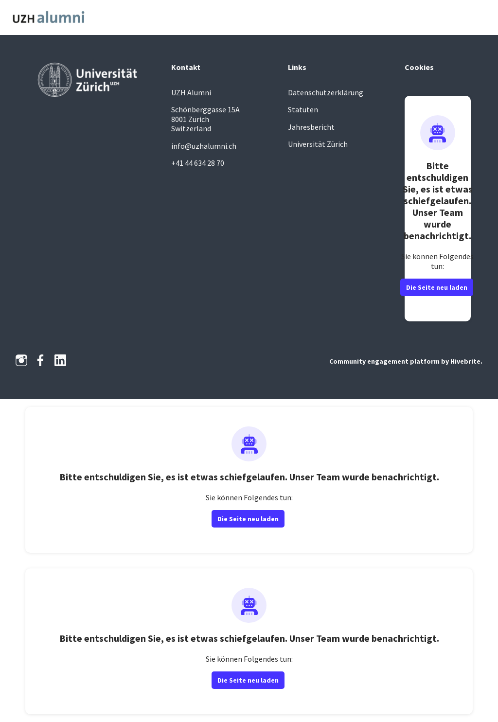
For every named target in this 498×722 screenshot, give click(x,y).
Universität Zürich (318, 144)
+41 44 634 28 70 (197, 163)
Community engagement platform (384, 361)
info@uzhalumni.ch (203, 146)
